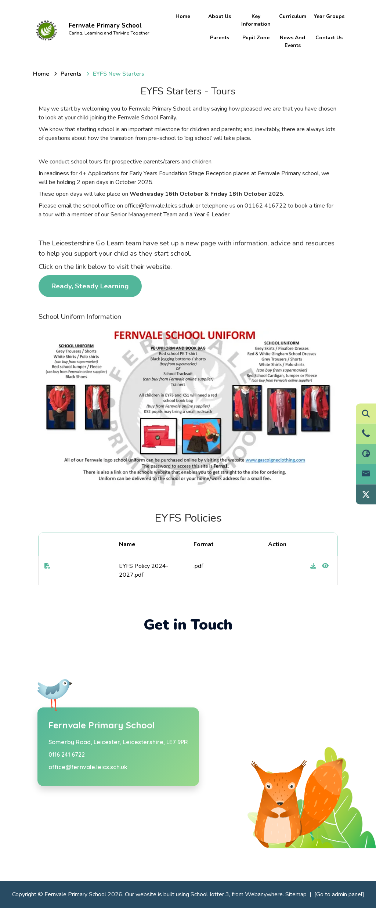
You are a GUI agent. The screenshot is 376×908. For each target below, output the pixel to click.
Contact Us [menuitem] (329, 37)
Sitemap (296, 894)
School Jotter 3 (210, 894)
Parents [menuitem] (219, 37)
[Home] (41, 73)
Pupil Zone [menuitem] (256, 37)
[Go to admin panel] (339, 894)
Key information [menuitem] (256, 20)
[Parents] (71, 73)
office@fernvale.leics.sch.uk (87, 767)
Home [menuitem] (183, 16)
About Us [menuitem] (219, 16)
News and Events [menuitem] (292, 41)
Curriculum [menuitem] (292, 16)
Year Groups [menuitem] (329, 16)
